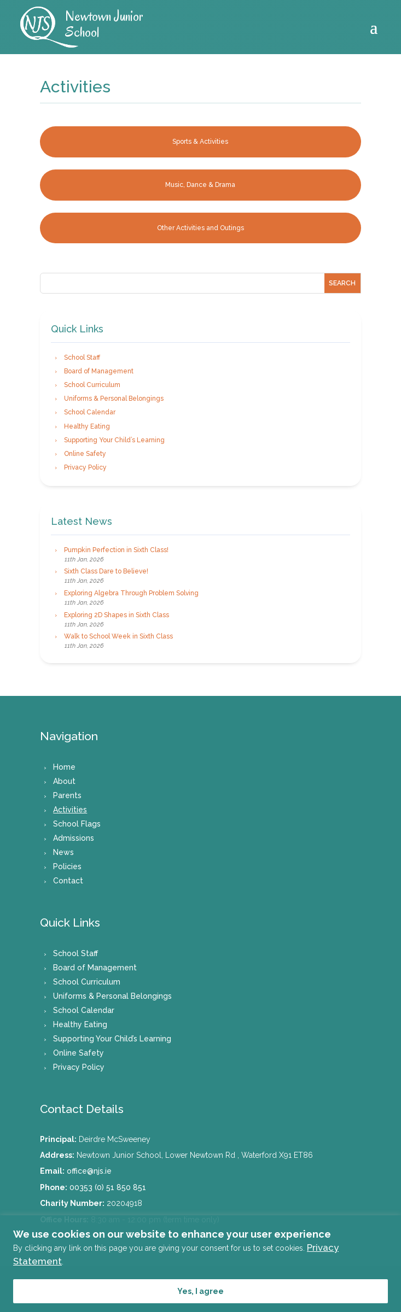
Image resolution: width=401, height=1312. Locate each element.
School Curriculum (92, 385)
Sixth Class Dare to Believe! (106, 571)
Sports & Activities (200, 141)
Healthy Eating (87, 426)
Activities (70, 809)
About (64, 781)
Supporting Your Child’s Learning (114, 440)
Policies (67, 866)
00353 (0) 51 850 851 (107, 1187)
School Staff (82, 357)
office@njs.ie (89, 1171)
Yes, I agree (200, 1291)
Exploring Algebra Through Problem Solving (131, 593)
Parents (67, 795)
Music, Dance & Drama (200, 185)
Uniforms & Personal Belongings (114, 398)
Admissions (73, 838)
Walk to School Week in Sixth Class (118, 636)
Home (64, 767)
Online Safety (85, 454)
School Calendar (89, 412)
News (63, 852)
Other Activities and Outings (200, 228)
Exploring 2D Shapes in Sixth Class (116, 615)
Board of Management (98, 371)
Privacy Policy (85, 467)
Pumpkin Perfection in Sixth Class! (116, 550)
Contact (68, 880)
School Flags (77, 823)
